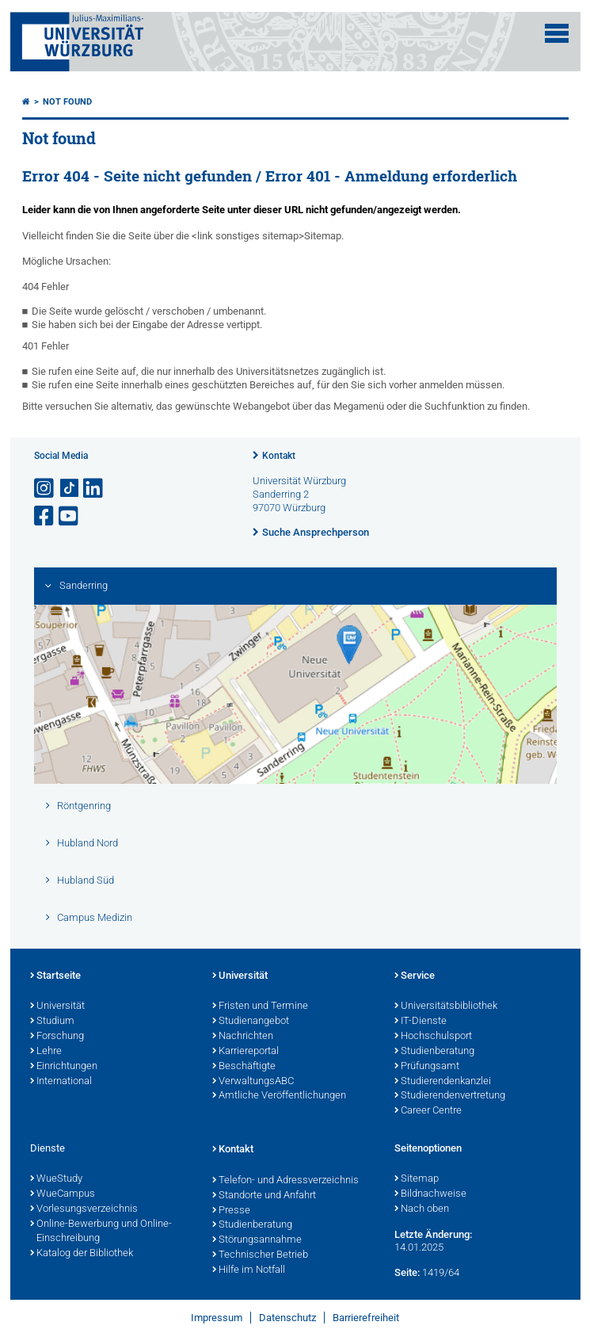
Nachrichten (242, 1036)
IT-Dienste (420, 1021)
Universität (57, 1006)
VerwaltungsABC (253, 1082)
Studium (52, 1021)
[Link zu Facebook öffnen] (45, 516)
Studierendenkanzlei (442, 1082)
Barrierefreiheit (366, 1318)
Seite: (407, 1272)
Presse (231, 1211)
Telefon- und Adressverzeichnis (285, 1181)
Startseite (55, 976)
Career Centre (428, 1111)
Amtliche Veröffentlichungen (279, 1096)
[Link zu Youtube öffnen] (70, 516)
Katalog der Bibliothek (81, 1254)
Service (414, 976)
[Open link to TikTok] (70, 488)
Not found (67, 102)
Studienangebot (250, 1021)
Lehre (46, 1052)
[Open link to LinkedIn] (94, 488)
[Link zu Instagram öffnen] (45, 488)
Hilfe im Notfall (248, 1270)
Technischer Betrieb (260, 1255)
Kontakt (278, 455)
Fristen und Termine (260, 1006)
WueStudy (56, 1179)
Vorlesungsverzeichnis (84, 1209)
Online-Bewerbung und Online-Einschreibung (101, 1232)
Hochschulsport (433, 1036)
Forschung (57, 1036)
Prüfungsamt (426, 1067)
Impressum (216, 1318)
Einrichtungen (63, 1067)
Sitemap (416, 1179)
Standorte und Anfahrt (264, 1196)
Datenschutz (287, 1318)
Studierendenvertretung (449, 1096)
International (61, 1082)
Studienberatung (434, 1052)
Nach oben (421, 1209)
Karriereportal (245, 1052)
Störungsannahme (257, 1240)
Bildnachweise (430, 1194)
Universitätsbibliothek (445, 1006)
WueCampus (62, 1194)
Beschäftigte (244, 1067)
